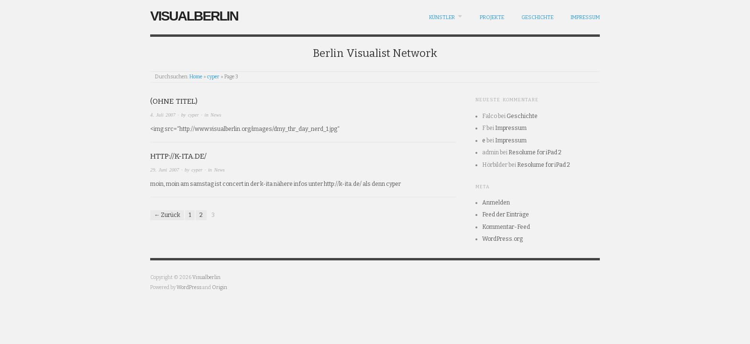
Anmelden (496, 202)
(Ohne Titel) (174, 101)
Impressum (585, 17)
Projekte (492, 17)
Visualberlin (194, 16)
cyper (213, 77)
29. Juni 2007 (164, 169)
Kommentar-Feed (506, 227)
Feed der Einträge (505, 214)
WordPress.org (502, 239)
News (215, 115)
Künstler (442, 17)
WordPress (188, 287)
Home (195, 77)
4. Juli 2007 (163, 115)
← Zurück (167, 215)
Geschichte (537, 17)
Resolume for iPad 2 (535, 152)
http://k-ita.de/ (178, 156)
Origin (219, 287)
